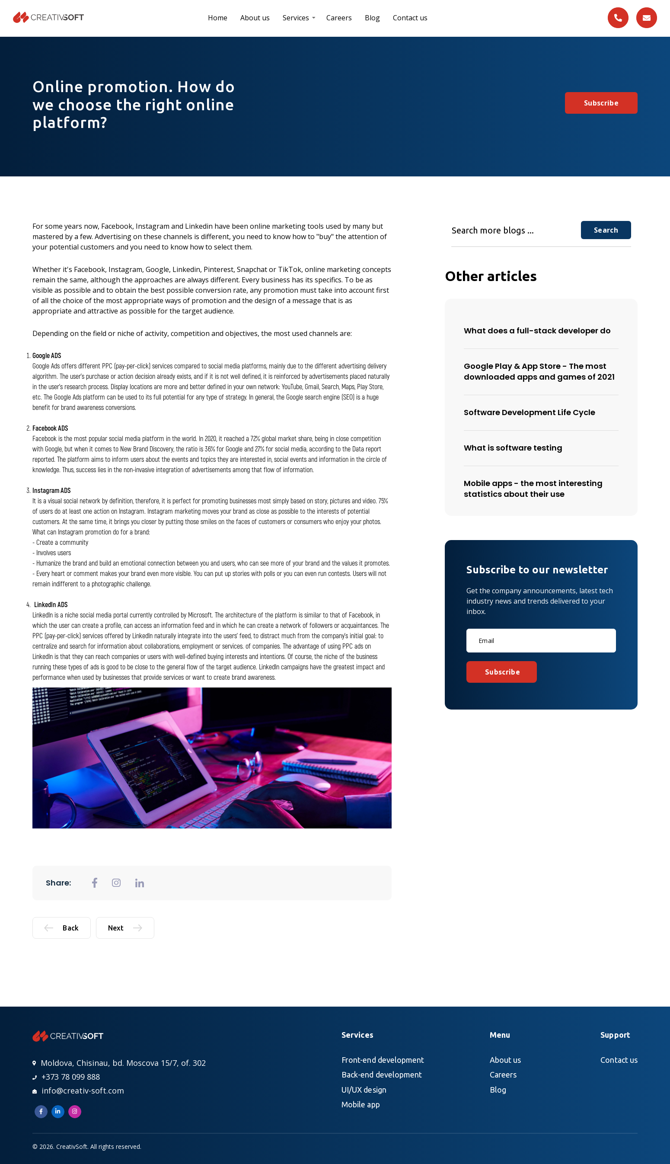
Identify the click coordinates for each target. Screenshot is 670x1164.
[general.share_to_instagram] (116, 883)
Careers (339, 17)
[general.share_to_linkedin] (139, 883)
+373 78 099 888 (66, 1076)
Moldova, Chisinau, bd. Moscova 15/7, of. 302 (119, 1062)
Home (217, 17)
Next (125, 928)
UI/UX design (363, 1089)
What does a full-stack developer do (537, 330)
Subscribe (601, 103)
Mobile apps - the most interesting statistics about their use (533, 488)
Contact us (410, 17)
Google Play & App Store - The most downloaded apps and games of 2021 (539, 371)
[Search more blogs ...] (516, 230)
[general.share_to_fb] (94, 883)
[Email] (541, 640)
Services (296, 17)
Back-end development (381, 1074)
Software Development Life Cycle (529, 412)
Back (61, 928)
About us (255, 17)
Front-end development (382, 1059)
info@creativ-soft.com (78, 1090)
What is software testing (513, 447)
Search (606, 230)
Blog (372, 17)
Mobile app (360, 1104)
